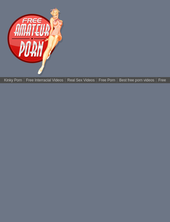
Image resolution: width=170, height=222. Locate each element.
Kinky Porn (13, 80)
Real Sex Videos (81, 80)
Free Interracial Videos (44, 80)
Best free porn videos (136, 80)
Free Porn (107, 80)
